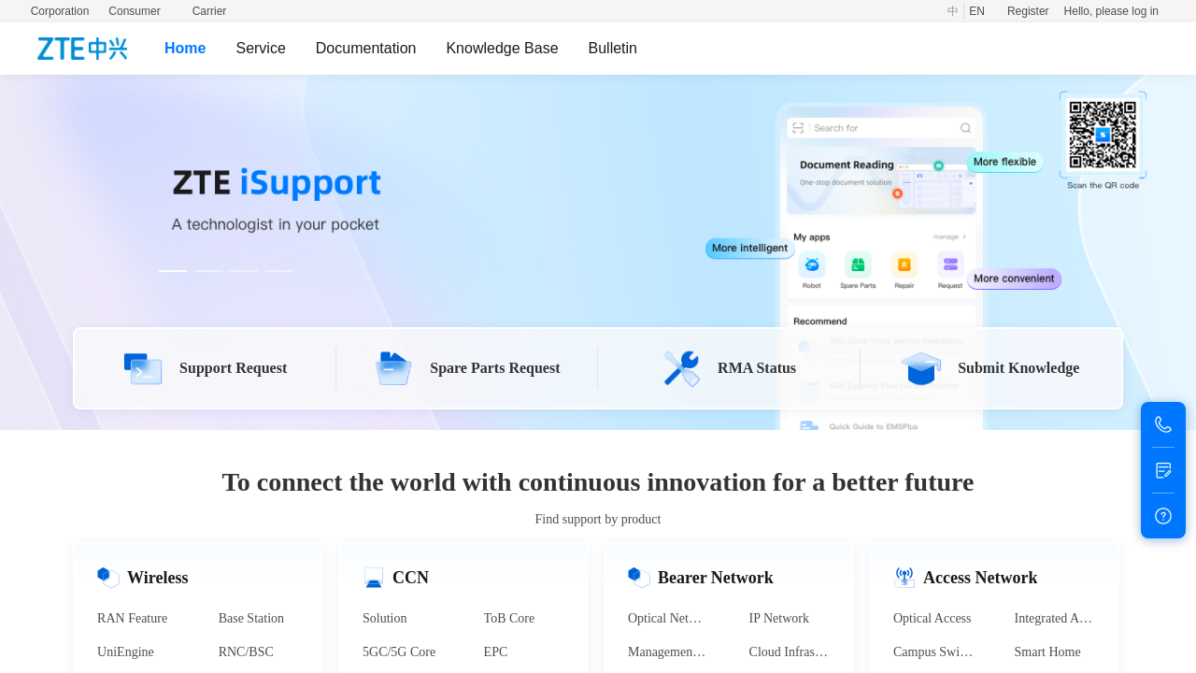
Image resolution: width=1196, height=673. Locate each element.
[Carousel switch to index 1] (173, 271)
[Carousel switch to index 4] (279, 271)
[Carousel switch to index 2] (208, 271)
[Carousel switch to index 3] (244, 271)
